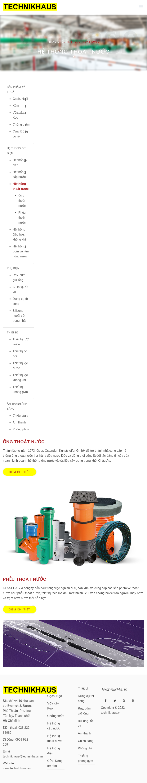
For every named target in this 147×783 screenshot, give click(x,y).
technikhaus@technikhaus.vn (23, 755)
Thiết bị (83, 687)
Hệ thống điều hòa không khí (19, 234)
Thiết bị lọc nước (20, 365)
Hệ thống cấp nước (19, 174)
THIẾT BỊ (12, 332)
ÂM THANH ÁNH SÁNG (17, 406)
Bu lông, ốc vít (20, 289)
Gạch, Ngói (20, 98)
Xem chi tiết (19, 472)
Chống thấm (21, 124)
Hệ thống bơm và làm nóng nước (21, 251)
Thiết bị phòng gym (20, 389)
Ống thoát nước (22, 200)
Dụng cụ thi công (21, 301)
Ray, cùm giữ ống (19, 277)
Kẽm (16, 105)
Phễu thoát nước (22, 217)
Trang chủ (56, 42)
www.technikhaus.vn (17, 767)
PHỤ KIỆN (13, 268)
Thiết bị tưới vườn (21, 342)
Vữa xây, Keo (19, 115)
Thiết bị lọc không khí (20, 377)
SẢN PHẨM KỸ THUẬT (16, 89)
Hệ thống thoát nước (21, 186)
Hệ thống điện (19, 162)
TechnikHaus (114, 688)
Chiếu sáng (20, 415)
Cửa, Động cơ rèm (20, 134)
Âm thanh (19, 422)
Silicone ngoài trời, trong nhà (19, 315)
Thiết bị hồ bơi (20, 354)
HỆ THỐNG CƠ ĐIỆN (16, 151)
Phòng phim (21, 429)
